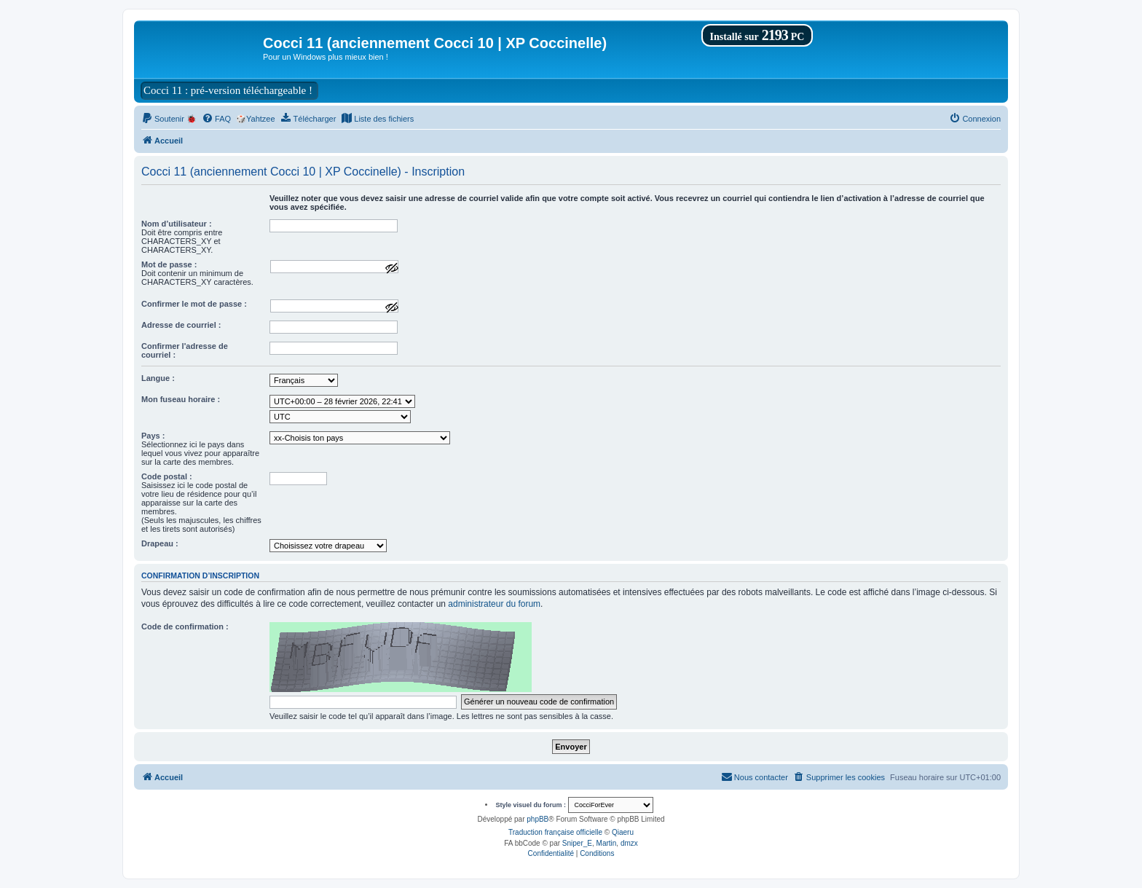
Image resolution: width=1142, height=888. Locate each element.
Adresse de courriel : (181, 325)
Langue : (158, 378)
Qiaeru (623, 832)
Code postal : (166, 476)
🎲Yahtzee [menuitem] (255, 118)
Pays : (153, 435)
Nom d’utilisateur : (176, 223)
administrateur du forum (494, 604)
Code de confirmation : (185, 626)
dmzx (629, 843)
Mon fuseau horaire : (180, 399)
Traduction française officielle (555, 832)
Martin (606, 843)
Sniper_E (577, 843)
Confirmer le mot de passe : (194, 303)
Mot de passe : (169, 264)
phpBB (537, 819)
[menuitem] (169, 118)
